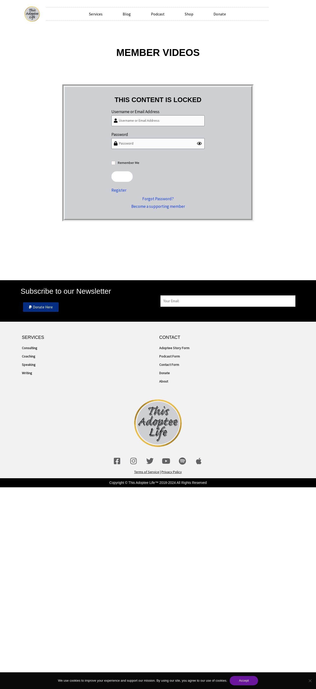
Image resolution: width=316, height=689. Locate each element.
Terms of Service (146, 472)
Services (96, 14)
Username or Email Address (135, 111)
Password (119, 134)
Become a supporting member (158, 206)
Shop (189, 14)
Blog (127, 14)
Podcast (158, 14)
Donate (219, 14)
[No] (309, 680)
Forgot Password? (158, 198)
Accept (244, 680)
